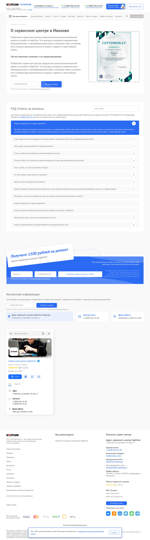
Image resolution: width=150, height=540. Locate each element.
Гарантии (80, 16)
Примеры (10, 457)
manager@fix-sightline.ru (116, 467)
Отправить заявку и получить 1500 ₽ (80, 274)
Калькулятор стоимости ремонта (19, 490)
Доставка (71, 16)
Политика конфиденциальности (75, 525)
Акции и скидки (92, 16)
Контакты (118, 16)
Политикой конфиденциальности (40, 89)
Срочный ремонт (37, 16)
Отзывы (63, 16)
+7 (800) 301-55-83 (71, 6)
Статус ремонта (136, 16)
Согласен (114, 533)
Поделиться (108, 513)
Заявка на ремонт (106, 16)
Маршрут (15, 376)
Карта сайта (11, 505)
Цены (48, 16)
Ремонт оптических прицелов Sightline (71, 441)
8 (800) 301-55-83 (113, 456)
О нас (55, 16)
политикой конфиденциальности (40, 279)
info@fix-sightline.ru (114, 461)
